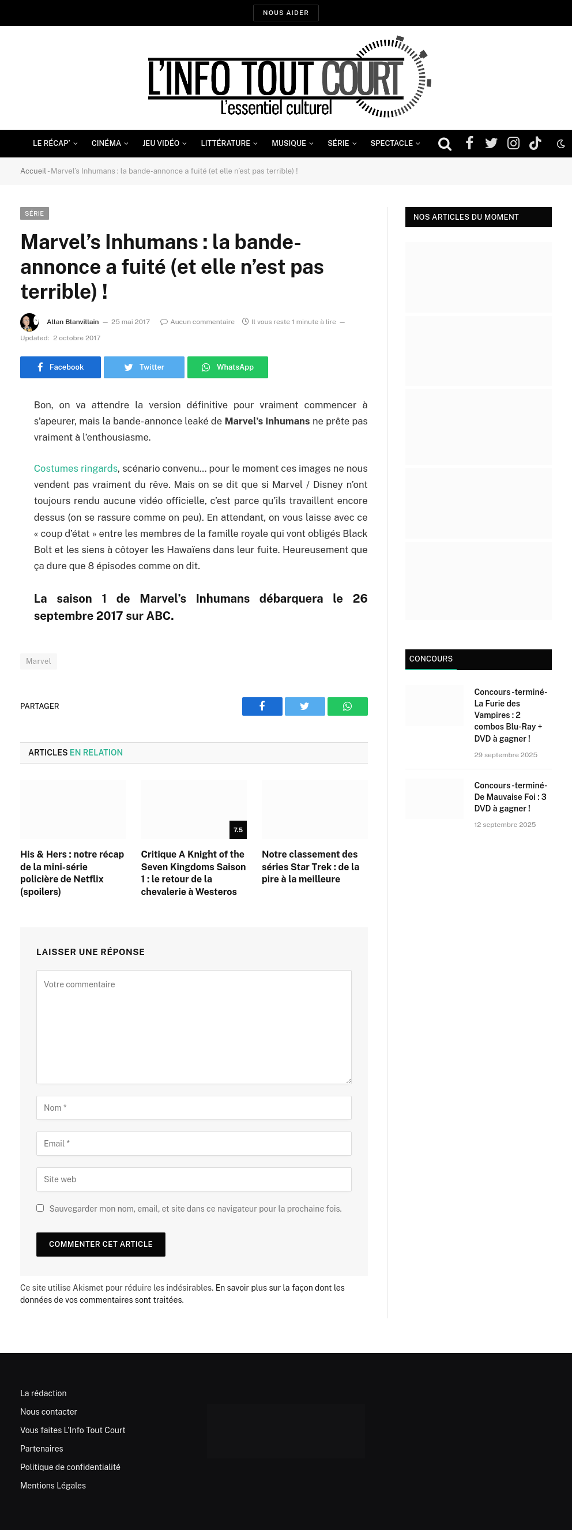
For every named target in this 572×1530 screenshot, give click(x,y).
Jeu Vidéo (160, 143)
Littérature (225, 143)
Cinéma (107, 143)
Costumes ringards (76, 468)
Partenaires (41, 1448)
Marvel (38, 661)
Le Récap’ (51, 143)
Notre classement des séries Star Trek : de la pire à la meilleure (310, 867)
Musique (289, 143)
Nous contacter (48, 1411)
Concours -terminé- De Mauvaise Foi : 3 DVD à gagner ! (510, 797)
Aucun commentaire (197, 322)
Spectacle (392, 143)
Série (338, 143)
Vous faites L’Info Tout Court (73, 1430)
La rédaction (43, 1393)
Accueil (33, 171)
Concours (431, 659)
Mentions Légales (53, 1485)
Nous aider (286, 12)
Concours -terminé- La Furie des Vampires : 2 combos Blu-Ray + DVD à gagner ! (510, 715)
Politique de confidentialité (70, 1467)
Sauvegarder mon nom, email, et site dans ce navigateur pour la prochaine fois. (195, 1208)
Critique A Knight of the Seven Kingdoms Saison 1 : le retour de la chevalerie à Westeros (193, 873)
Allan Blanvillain (73, 322)
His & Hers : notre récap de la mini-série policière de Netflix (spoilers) (72, 873)
